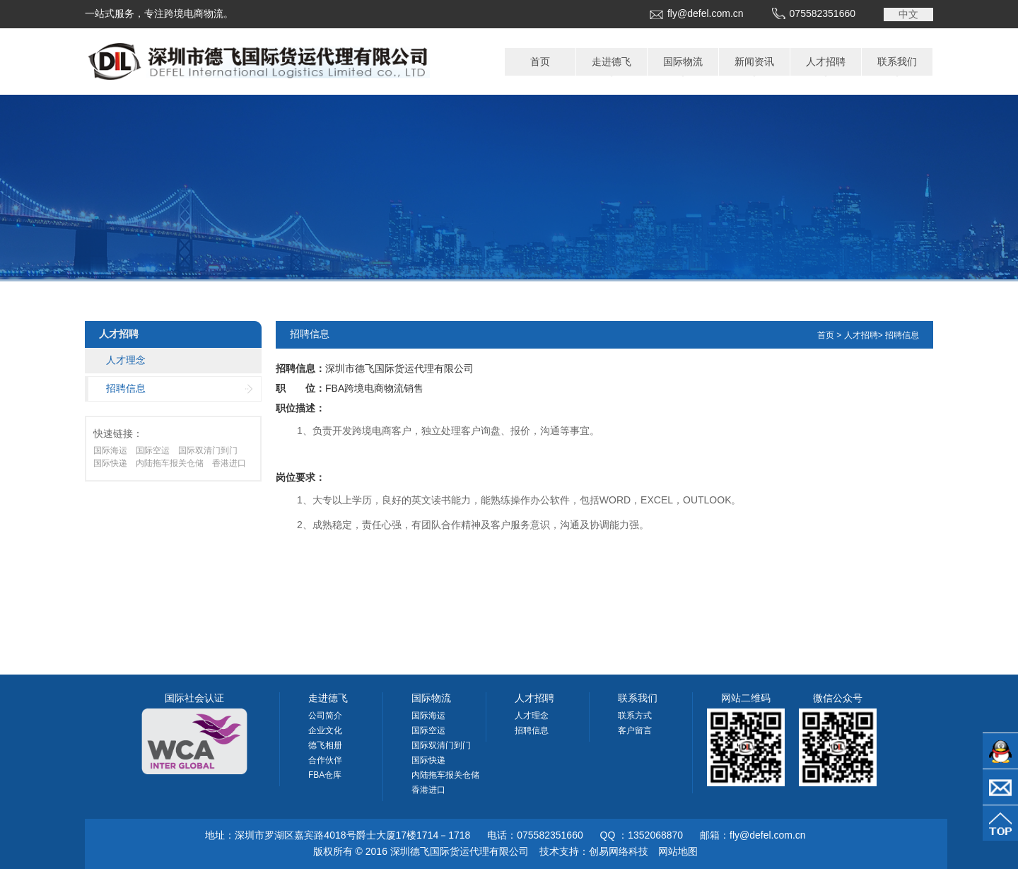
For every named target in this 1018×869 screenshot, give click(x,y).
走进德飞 (611, 61)
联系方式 (635, 716)
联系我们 (897, 61)
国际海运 (110, 450)
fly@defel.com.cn (705, 13)
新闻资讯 (754, 61)
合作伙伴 (325, 760)
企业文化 (325, 730)
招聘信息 (126, 388)
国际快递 (110, 463)
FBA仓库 (324, 775)
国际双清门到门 (208, 450)
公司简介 (325, 716)
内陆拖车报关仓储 (170, 463)
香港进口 (229, 463)
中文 (908, 14)
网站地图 (678, 851)
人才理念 (126, 360)
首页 (540, 61)
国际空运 (153, 450)
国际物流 (683, 61)
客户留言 (635, 730)
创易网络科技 (618, 851)
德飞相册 (325, 745)
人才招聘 (826, 61)
